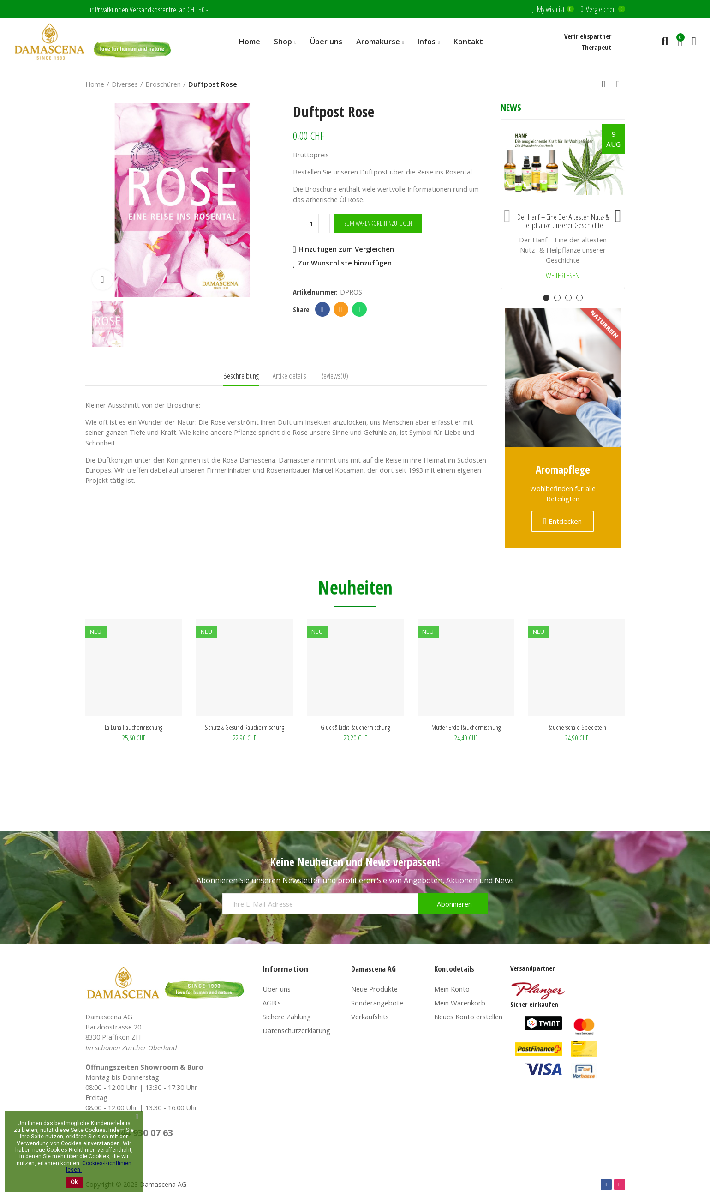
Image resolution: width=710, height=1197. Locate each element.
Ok (74, 1182)
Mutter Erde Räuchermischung (466, 727)
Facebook (322, 309)
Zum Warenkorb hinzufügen (378, 223)
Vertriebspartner (587, 36)
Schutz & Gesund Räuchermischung (244, 727)
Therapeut (596, 47)
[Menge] (311, 223)
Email (340, 309)
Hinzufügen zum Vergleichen (346, 249)
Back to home (606, 84)
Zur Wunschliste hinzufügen (345, 263)
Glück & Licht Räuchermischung (355, 727)
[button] (507, 214)
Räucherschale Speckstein (576, 727)
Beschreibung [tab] (241, 375)
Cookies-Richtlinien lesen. (98, 1166)
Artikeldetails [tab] (289, 375)
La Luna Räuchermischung (133, 727)
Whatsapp (359, 309)
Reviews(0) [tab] (334, 375)
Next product (618, 84)
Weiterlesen (562, 276)
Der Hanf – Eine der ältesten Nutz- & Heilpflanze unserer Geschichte (563, 221)
